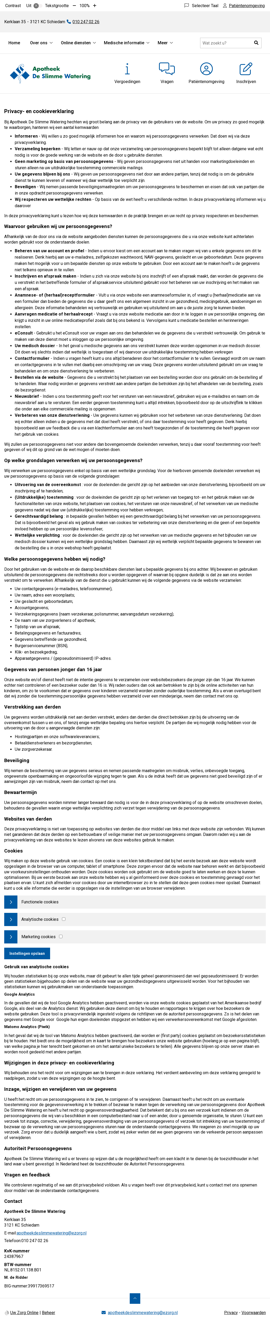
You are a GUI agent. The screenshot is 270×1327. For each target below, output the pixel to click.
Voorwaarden (254, 1312)
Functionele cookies (40, 901)
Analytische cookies (40, 919)
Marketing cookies (38, 936)
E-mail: (10, 1233)
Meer (163, 42)
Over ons (38, 42)
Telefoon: (12, 1240)
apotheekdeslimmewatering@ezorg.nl (51, 1233)
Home (14, 42)
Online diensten (76, 42)
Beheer (48, 1312)
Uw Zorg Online (24, 1312)
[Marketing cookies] (60, 936)
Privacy (231, 1312)
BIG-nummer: (16, 1286)
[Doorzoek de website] (231, 43)
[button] (256, 43)
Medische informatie (124, 42)
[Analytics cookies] (63, 919)
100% (84, 5)
